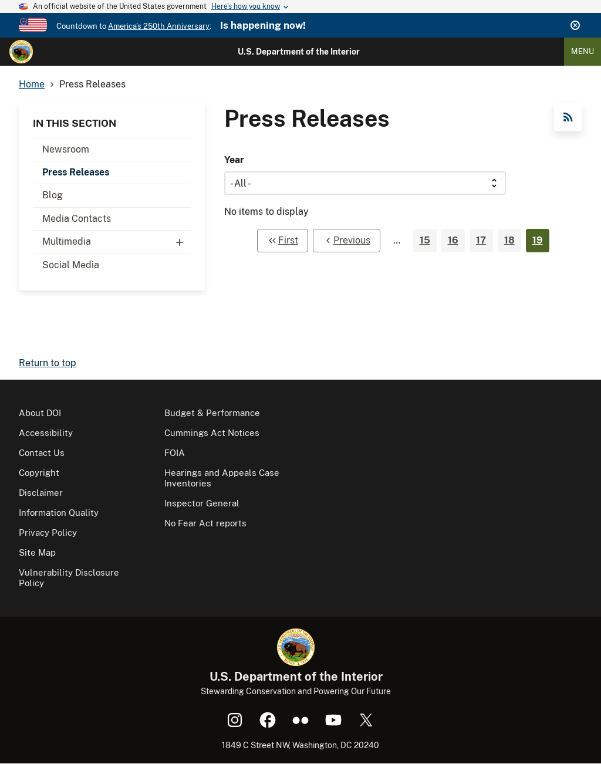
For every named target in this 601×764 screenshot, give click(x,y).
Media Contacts (76, 218)
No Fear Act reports (205, 523)
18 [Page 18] (509, 240)
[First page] (282, 240)
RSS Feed (568, 117)
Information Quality (59, 513)
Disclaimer (41, 493)
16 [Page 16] (453, 240)
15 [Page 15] (425, 240)
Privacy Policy (48, 532)
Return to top (47, 363)
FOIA (174, 453)
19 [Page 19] (537, 240)
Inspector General (201, 503)
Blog (52, 195)
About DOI (40, 413)
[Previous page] (346, 240)
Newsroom (65, 149)
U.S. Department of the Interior (299, 51)
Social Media (70, 265)
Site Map (37, 552)
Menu (582, 51)
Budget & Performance (212, 413)
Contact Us (42, 453)
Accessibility (46, 433)
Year (234, 159)
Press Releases (75, 172)
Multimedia (116, 242)
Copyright (39, 473)
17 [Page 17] (481, 240)
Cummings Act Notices (211, 433)
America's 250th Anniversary (159, 26)
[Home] (21, 51)
